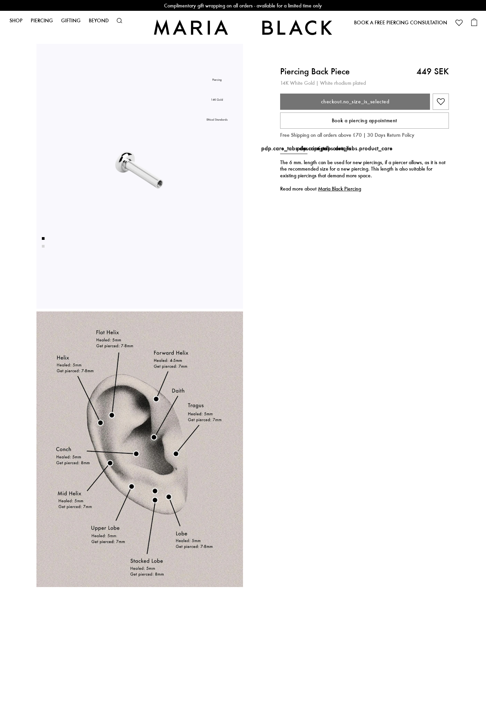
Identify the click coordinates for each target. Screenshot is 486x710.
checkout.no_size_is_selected (355, 101)
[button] (119, 20)
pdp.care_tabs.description (294, 148)
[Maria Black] (243, 27)
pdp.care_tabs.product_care (357, 148)
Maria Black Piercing (339, 188)
